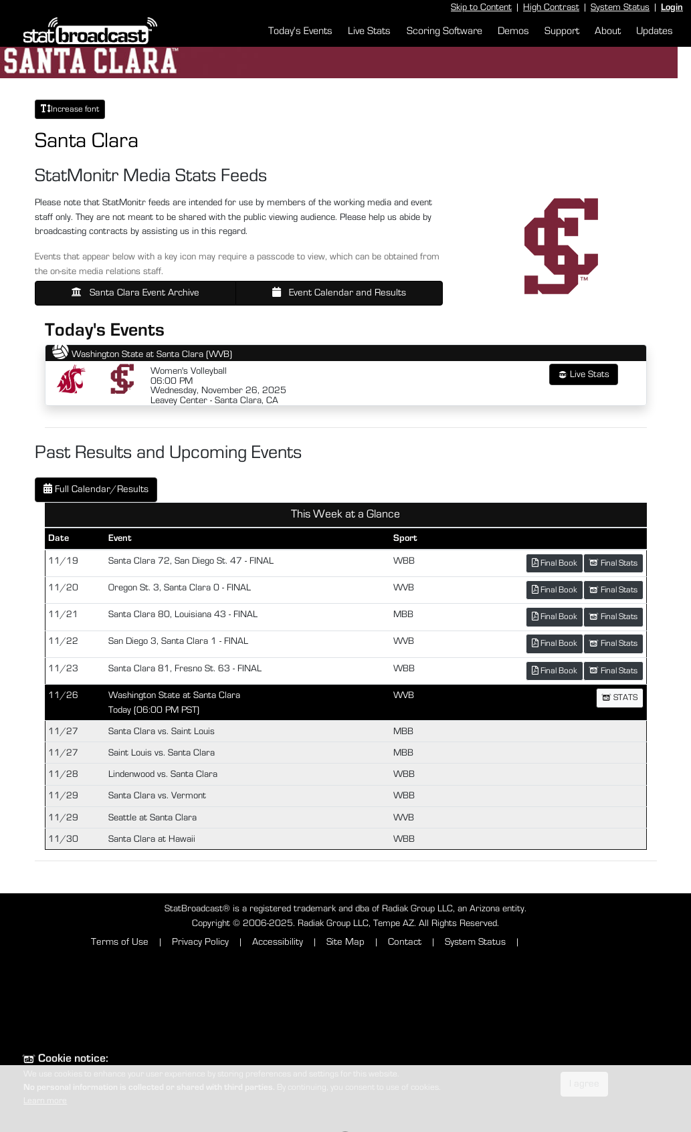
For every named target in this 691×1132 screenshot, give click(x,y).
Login (672, 7)
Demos (513, 30)
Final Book (554, 563)
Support (562, 30)
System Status (620, 7)
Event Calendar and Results (339, 292)
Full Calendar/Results (96, 488)
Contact (404, 942)
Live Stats (369, 30)
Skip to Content (481, 7)
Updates (654, 30)
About (608, 30)
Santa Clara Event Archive (135, 292)
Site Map (345, 942)
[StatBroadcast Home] (94, 30)
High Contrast (551, 7)
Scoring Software (444, 30)
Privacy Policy (200, 942)
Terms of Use (120, 942)
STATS (619, 697)
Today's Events (300, 30)
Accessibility (277, 942)
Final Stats (613, 562)
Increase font (70, 109)
